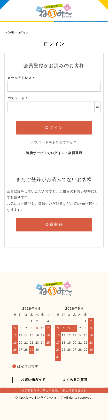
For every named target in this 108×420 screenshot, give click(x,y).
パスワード (18, 98)
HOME (10, 32)
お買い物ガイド (33, 379)
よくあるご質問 (74, 379)
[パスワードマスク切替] (97, 107)
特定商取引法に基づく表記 (39, 390)
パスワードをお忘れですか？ (54, 142)
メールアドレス (21, 78)
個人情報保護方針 (74, 390)
